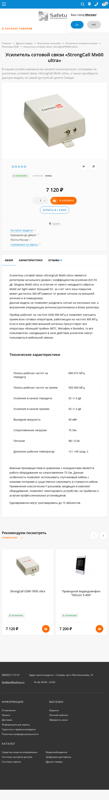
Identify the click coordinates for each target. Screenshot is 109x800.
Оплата (6, 715)
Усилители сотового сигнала (81, 43)
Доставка (7, 719)
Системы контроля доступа (17, 757)
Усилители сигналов (48, 43)
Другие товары (24, 43)
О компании (9, 710)
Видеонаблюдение (56, 752)
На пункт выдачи (21, 230)
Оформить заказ (58, 719)
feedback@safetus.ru (13, 682)
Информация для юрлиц (16, 724)
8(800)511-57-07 (11, 675)
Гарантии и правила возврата (19, 729)
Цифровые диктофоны (58, 757)
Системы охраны (11, 761)
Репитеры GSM (10, 46)
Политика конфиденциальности (20, 734)
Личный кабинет (58, 715)
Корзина (54, 710)
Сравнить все (13, 537)
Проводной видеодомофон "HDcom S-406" (81, 593)
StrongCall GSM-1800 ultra (27, 591)
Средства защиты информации (19, 752)
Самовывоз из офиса (24, 244)
